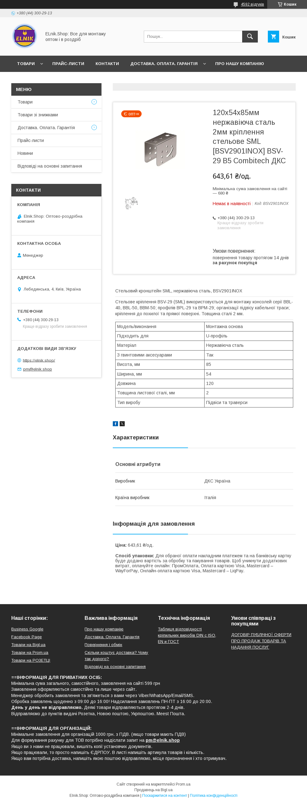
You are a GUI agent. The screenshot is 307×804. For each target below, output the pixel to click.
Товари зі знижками (38, 114)
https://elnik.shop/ (39, 360)
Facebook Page (26, 637)
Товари (26, 63)
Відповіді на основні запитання (116, 80)
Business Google (27, 629)
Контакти (107, 63)
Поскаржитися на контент (164, 795)
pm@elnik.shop (37, 369)
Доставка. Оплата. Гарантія (164, 63)
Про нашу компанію (239, 63)
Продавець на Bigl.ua (153, 790)
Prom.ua (183, 784)
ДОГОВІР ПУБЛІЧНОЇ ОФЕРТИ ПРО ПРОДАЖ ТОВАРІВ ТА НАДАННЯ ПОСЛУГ (261, 641)
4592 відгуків (252, 4)
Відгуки (56, 80)
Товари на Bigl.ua (28, 644)
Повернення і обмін (103, 644)
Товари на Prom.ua (29, 652)
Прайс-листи (68, 63)
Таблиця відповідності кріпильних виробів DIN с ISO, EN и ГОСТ (187, 635)
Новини (26, 80)
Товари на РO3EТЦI (30, 660)
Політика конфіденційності (213, 795)
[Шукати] (250, 37)
